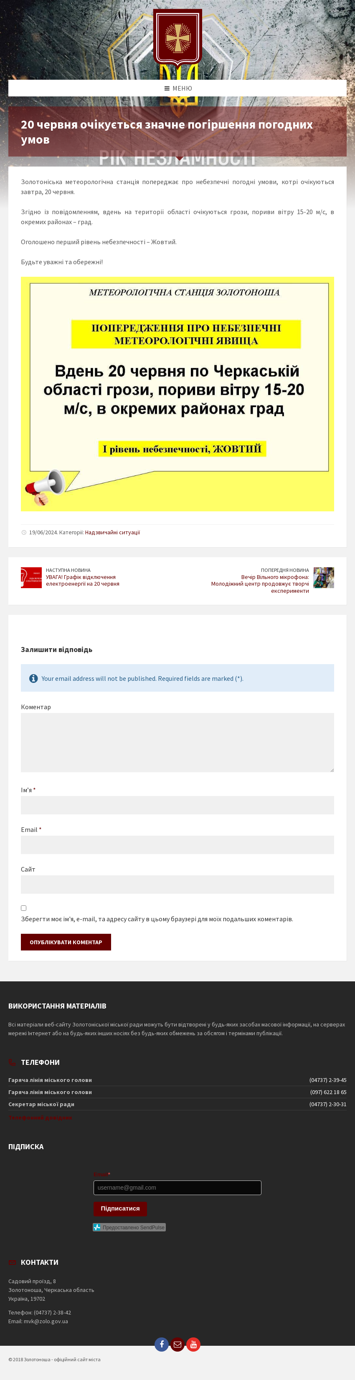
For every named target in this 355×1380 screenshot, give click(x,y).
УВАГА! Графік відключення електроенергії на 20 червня (82, 580)
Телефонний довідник (40, 1117)
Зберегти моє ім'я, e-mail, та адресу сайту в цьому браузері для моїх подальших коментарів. (157, 919)
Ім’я (28, 790)
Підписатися (120, 1208)
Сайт (28, 869)
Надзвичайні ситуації (112, 532)
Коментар (36, 707)
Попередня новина (285, 570)
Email (31, 829)
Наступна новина (68, 570)
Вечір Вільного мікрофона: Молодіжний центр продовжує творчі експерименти (260, 584)
